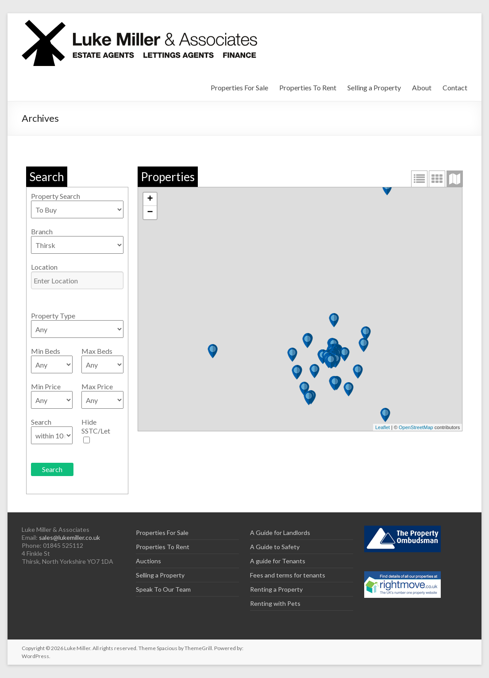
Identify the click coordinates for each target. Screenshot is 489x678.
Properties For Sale (239, 87)
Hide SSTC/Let (95, 426)
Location (44, 267)
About (421, 87)
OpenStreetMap (416, 427)
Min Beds (45, 351)
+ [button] (150, 199)
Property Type (53, 315)
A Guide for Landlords (280, 532)
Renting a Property (276, 589)
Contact (455, 87)
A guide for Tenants (277, 561)
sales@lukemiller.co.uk (69, 537)
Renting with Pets (275, 603)
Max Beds (96, 351)
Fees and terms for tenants (287, 575)
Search (41, 422)
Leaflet (382, 427)
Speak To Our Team (163, 589)
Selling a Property (374, 87)
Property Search (55, 196)
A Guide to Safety (275, 546)
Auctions (148, 561)
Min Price (46, 386)
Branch (42, 231)
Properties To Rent (307, 87)
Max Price (97, 386)
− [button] (150, 212)
